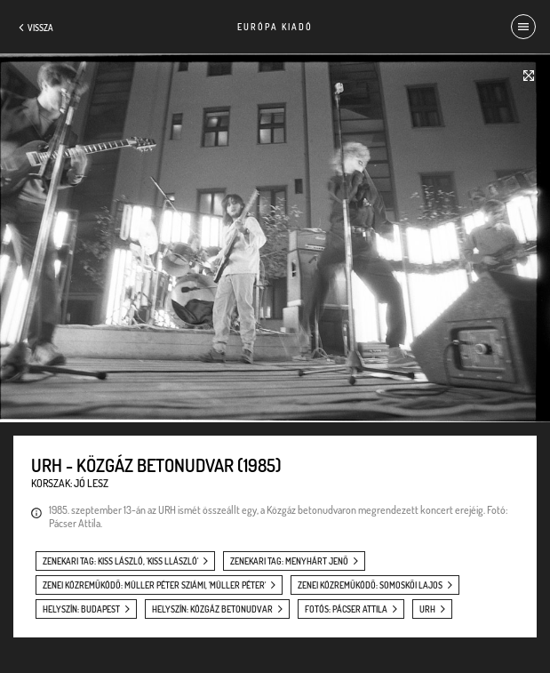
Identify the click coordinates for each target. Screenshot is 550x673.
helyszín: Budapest (81, 609)
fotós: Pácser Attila (346, 609)
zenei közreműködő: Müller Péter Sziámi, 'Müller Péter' (154, 585)
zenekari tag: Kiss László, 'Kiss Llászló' (120, 561)
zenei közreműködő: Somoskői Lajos (370, 585)
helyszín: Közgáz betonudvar (212, 609)
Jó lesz (91, 483)
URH (427, 609)
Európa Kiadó (275, 26)
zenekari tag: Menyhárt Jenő (289, 561)
